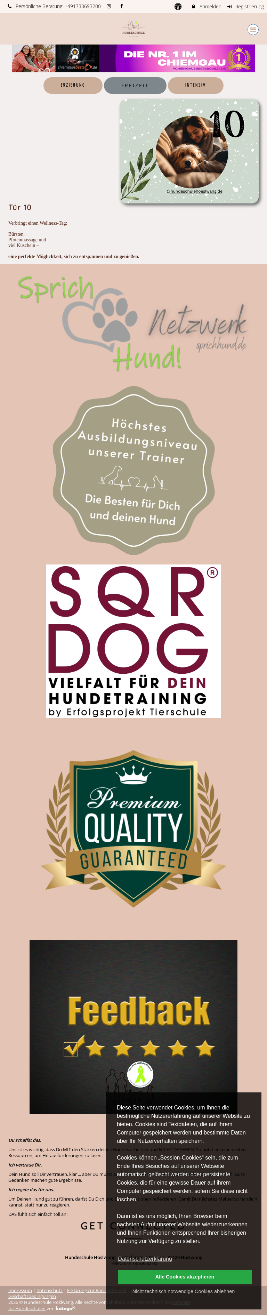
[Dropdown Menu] (253, 29)
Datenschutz (50, 1290)
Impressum (20, 1290)
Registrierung (245, 6)
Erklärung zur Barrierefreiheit (97, 1290)
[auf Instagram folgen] (110, 6)
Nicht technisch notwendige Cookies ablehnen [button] (183, 1291)
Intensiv (195, 85)
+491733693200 (83, 6)
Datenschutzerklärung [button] (145, 1259)
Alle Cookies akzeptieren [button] (185, 1277)
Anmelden (206, 6)
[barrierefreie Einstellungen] (178, 6)
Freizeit (135, 85)
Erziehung (73, 85)
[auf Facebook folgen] (122, 6)
